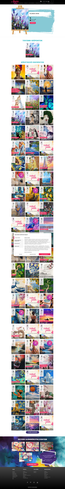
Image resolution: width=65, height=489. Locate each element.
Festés (45, 473)
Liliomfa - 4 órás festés (43, 414)
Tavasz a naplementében (43, 261)
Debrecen (35, 472)
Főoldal (13, 471)
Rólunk (24, 471)
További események (32, 432)
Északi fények (28, 368)
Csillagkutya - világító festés (30, 231)
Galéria (45, 471)
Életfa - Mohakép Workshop (44, 292)
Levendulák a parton (29, 429)
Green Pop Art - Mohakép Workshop (45, 124)
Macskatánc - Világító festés (44, 368)
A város (13, 200)
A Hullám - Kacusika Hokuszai (16, 292)
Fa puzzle (45, 475)
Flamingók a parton (43, 231)
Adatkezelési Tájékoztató (27, 475)
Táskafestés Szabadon (29, 414)
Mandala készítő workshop (44, 307)
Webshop (13, 472)
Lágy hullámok (14, 307)
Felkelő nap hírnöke (15, 185)
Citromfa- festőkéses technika (44, 200)
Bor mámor (13, 368)
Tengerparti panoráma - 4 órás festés (45, 185)
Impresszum (24, 474)
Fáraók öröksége (14, 322)
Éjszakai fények (28, 322)
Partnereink (46, 472)
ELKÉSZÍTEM (33, 22)
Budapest (35, 471)
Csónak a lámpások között (44, 322)
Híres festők (46, 474)
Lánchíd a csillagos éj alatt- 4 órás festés (18, 414)
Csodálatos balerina (29, 124)
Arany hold (27, 200)
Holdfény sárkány (42, 139)
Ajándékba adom (32, 464)
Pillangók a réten (28, 56)
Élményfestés (21, 3)
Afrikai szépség (14, 78)
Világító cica (14, 139)
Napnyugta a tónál (15, 353)
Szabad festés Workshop (29, 78)
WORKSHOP (26, 3)
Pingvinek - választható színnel (30, 139)
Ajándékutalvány (38, 3)
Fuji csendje (42, 353)
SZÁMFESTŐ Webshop (50, 3)
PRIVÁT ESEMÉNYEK (31, 3)
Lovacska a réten (42, 78)
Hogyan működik (14, 475)
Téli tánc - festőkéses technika (30, 261)
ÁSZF (23, 473)
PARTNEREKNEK (25, 472)
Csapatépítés (44, 3)
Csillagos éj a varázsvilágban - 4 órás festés (18, 429)
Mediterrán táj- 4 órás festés (30, 292)
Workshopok (14, 474)
